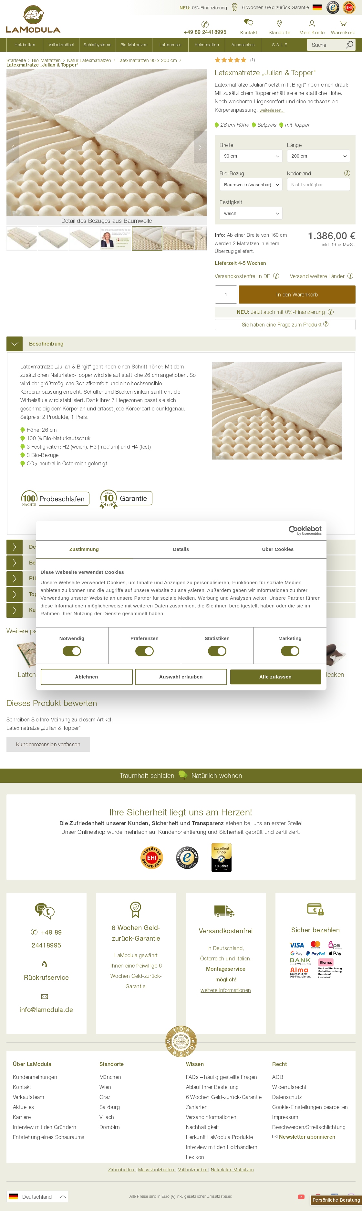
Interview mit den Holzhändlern (222, 1147)
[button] (203, 7)
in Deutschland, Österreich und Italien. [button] (226, 969)
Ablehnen (86, 676)
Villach (106, 1117)
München (110, 1077)
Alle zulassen (275, 676)
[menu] (151, 45)
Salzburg (109, 1107)
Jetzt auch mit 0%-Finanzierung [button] (281, 312)
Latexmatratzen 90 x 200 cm (147, 60)
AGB (277, 1077)
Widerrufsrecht (289, 1087)
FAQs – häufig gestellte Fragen (221, 1077)
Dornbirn (109, 1127)
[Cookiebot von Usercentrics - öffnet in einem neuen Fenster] (293, 530)
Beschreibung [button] (46, 344)
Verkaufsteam (28, 1097)
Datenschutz (287, 1097)
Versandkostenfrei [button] (226, 931)
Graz (104, 1097)
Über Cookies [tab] (278, 549)
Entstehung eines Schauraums (49, 1137)
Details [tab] (181, 549)
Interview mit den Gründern (44, 1127)
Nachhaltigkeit (202, 1127)
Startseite (16, 60)
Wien (105, 1087)
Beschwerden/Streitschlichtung (309, 1127)
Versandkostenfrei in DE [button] (242, 276)
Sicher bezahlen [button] (315, 930)
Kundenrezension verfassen (48, 744)
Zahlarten (197, 1107)
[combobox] (331, 45)
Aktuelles (23, 1107)
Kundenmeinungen (35, 1077)
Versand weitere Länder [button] (317, 276)
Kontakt (22, 1087)
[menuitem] (24, 45)
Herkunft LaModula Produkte (219, 1137)
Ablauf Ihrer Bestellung (212, 1087)
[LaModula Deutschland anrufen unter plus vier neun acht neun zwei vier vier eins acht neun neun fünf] (204, 26)
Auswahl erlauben (181, 676)
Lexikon (195, 1157)
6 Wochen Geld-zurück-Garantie (224, 1097)
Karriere (22, 1117)
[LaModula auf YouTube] (301, 1197)
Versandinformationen (211, 1117)
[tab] (181, 343)
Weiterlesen (270, 110)
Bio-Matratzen (46, 60)
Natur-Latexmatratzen (89, 60)
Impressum (285, 1117)
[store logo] (33, 20)
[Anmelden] (312, 25)
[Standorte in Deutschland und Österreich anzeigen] (279, 25)
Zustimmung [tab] (84, 549)
